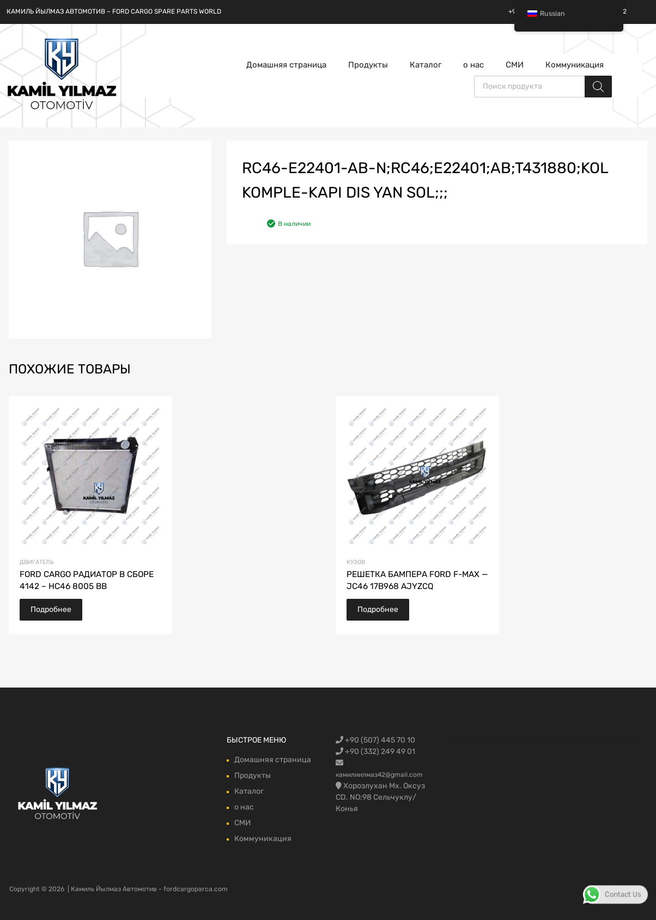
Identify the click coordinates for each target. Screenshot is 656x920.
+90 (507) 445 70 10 (375, 740)
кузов (356, 562)
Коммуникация (574, 65)
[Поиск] (598, 86)
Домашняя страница (286, 65)
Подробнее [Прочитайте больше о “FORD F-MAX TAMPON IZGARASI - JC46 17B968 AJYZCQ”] (377, 609)
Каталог (425, 65)
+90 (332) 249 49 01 (375, 751)
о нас (473, 65)
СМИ (515, 65)
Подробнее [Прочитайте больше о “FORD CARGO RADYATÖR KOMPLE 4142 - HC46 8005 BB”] (51, 609)
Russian (546, 13)
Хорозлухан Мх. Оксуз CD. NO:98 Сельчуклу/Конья (380, 797)
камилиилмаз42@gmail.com (379, 774)
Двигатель (36, 562)
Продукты (368, 65)
